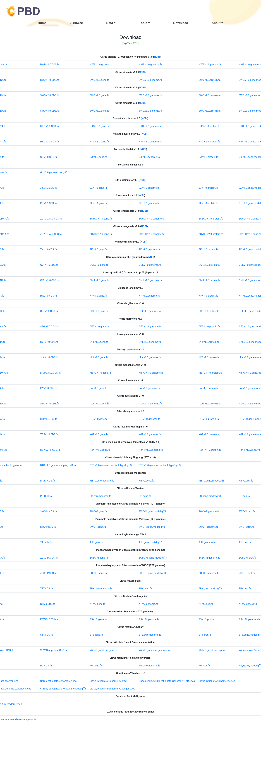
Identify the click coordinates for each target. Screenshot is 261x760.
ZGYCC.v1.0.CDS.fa (51, 218)
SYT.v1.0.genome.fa (150, 341)
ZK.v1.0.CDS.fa (48, 249)
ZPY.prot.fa (245, 588)
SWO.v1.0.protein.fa (210, 79)
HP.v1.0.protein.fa (208, 295)
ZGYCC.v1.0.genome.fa (152, 218)
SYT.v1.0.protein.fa (209, 341)
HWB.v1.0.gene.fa (100, 64)
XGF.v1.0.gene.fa (99, 434)
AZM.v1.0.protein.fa (210, 403)
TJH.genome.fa (207, 542)
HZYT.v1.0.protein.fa (210, 449)
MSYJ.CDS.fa (47, 480)
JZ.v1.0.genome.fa (149, 187)
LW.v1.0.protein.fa (208, 388)
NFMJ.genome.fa (148, 603)
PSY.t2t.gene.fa (98, 619)
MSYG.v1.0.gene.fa (100, 372)
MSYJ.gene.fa (146, 480)
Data (109, 23)
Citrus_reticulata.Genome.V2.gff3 (108, 681)
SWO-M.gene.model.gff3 (152, 511)
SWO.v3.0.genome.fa (150, 110)
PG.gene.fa (145, 496)
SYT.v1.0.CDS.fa (49, 341)
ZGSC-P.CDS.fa (48, 573)
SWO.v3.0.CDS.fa (49, 110)
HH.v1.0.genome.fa (149, 419)
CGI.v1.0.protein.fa (209, 311)
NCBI (157, 56)
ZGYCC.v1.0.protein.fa (211, 218)
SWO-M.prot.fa (247, 511)
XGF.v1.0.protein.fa (209, 434)
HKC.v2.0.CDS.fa (49, 141)
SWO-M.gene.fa (98, 511)
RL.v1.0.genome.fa (149, 203)
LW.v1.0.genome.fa (149, 388)
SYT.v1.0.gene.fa (99, 341)
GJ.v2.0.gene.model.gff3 (53, 172)
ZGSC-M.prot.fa (247, 557)
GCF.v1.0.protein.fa (209, 264)
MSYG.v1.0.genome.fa (151, 372)
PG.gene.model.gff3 (210, 496)
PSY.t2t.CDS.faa (49, 619)
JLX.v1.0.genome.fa (150, 357)
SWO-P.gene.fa (98, 526)
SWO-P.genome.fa (208, 526)
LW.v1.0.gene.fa (98, 388)
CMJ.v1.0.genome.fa (150, 280)
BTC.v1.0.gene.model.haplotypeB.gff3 (160, 465)
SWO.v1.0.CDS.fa (49, 79)
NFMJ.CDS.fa (47, 603)
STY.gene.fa (96, 634)
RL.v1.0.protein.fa (208, 203)
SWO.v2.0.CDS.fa (49, 95)
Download (180, 23)
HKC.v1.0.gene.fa (99, 126)
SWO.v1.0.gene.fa (99, 79)
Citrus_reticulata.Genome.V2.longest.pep (112, 688)
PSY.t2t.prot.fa (207, 619)
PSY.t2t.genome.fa (149, 619)
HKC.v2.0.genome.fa (150, 141)
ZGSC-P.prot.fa (247, 573)
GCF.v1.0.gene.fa (99, 264)
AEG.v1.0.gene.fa (99, 326)
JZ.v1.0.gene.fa (98, 187)
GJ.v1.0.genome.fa (149, 157)
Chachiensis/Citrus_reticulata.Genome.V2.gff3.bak (167, 681)
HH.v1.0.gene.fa (99, 419)
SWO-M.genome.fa (209, 511)
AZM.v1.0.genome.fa (150, 403)
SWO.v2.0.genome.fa (150, 95)
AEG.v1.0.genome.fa (150, 326)
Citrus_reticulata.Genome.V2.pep (217, 681)
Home (42, 23)
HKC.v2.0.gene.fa (99, 141)
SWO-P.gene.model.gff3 (152, 526)
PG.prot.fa (204, 665)
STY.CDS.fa (46, 634)
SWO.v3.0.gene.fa (99, 110)
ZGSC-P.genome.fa (209, 573)
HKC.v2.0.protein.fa (209, 141)
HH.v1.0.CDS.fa (48, 419)
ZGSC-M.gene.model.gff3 (153, 557)
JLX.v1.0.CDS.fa (49, 357)
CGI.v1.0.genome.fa (150, 311)
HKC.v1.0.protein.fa (209, 126)
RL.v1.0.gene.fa (98, 203)
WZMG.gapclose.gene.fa (103, 650)
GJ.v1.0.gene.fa (98, 157)
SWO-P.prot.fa (246, 526)
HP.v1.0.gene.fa (98, 295)
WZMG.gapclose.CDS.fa (53, 650)
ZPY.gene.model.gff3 (210, 588)
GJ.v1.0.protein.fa (208, 157)
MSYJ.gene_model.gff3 (211, 480)
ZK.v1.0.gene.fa (98, 249)
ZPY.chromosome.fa (101, 588)
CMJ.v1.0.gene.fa (99, 280)
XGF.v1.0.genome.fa (150, 434)
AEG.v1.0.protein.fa (209, 326)
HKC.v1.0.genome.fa (150, 126)
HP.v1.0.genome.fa (149, 295)
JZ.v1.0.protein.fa (208, 187)
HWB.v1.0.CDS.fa (49, 64)
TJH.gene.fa (96, 542)
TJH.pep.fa (245, 542)
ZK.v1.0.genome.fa (149, 249)
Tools (143, 23)
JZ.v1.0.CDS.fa (48, 187)
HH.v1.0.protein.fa (209, 419)
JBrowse (76, 23)
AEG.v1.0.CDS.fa (49, 326)
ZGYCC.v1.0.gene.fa (101, 218)
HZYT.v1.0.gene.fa (100, 449)
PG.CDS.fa (46, 496)
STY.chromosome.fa (150, 634)
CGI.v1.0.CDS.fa (49, 311)
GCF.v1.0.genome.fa (150, 264)
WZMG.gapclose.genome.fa (154, 650)
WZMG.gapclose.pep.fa (212, 650)
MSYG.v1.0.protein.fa (210, 372)
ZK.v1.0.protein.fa (208, 249)
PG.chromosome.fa (100, 496)
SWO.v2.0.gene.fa (99, 95)
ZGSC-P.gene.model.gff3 (152, 573)
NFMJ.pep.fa (206, 603)
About (216, 23)
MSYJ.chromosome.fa (102, 480)
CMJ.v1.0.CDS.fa (49, 280)
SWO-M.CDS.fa (48, 511)
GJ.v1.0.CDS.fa (48, 157)
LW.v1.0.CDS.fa (48, 388)
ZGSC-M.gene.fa (99, 557)
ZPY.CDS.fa (46, 588)
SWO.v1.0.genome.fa (150, 79)
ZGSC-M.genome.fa (209, 557)
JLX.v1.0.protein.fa (209, 357)
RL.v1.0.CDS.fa (48, 203)
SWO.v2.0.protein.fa (210, 95)
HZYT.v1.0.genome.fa (151, 449)
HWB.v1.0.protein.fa (210, 64)
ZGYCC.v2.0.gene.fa (101, 234)
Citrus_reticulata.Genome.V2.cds (58, 681)
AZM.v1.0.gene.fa (99, 403)
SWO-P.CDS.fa (48, 526)
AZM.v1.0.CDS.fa (49, 403)
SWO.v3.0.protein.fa (210, 110)
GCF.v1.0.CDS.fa (49, 264)
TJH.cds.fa (46, 542)
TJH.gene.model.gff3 (150, 542)
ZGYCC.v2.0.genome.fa (152, 234)
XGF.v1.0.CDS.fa (49, 434)
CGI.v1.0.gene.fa (99, 311)
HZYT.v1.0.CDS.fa (50, 449)
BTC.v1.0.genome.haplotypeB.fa (58, 465)
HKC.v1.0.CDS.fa (49, 126)
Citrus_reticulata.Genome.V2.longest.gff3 (63, 688)
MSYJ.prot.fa (246, 480)
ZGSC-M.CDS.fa (49, 557)
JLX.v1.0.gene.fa (99, 357)
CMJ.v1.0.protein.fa (209, 280)
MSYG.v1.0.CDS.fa (50, 372)
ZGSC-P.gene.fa (98, 573)
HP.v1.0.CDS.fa (48, 295)
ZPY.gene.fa (145, 588)
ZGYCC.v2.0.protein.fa (211, 234)
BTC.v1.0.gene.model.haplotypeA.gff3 (111, 465)
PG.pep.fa (244, 496)
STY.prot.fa (205, 634)
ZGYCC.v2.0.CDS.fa (51, 234)
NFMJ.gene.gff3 (248, 603)
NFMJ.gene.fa (97, 603)
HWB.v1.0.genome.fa (150, 64)
